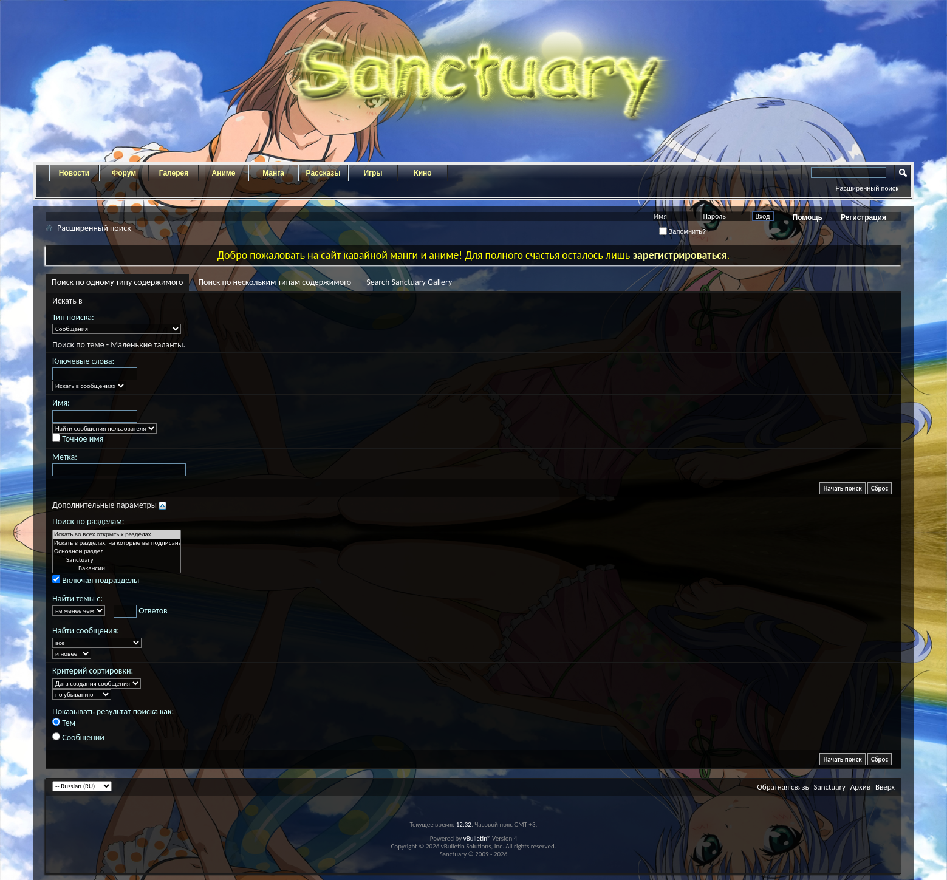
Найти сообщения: (85, 631)
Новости (74, 173)
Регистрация (863, 217)
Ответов (141, 611)
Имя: (61, 403)
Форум (124, 173)
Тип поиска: (73, 317)
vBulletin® (477, 838)
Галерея (173, 173)
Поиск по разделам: (88, 521)
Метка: (64, 457)
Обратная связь (783, 786)
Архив (860, 786)
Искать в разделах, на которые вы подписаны (116, 543)
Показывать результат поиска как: (113, 711)
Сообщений (78, 737)
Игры (372, 173)
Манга (273, 173)
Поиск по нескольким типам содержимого (274, 282)
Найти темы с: (77, 598)
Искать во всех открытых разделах (116, 534)
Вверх (885, 786)
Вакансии (116, 568)
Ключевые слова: (83, 361)
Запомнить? (682, 231)
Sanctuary (116, 560)
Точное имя (77, 439)
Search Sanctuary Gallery (409, 282)
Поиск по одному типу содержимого (117, 282)
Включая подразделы (95, 580)
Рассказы (323, 173)
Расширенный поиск (866, 188)
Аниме (224, 173)
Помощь (807, 217)
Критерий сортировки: (92, 671)
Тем (63, 723)
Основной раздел (116, 551)
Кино (422, 173)
